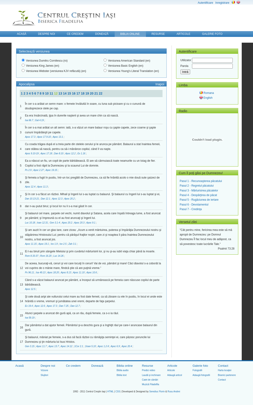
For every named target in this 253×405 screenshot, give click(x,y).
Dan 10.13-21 (32, 198)
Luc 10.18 (30, 222)
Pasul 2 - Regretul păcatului (197, 185)
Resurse (147, 365)
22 (100, 93)
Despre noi (48, 365)
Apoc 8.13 (66, 272)
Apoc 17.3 (30, 137)
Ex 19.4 (29, 306)
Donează (97, 365)
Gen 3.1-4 (55, 222)
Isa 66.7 (29, 120)
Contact (223, 365)
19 (87, 93)
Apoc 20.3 (79, 222)
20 (92, 93)
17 (78, 93)
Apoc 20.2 (69, 198)
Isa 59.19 (30, 317)
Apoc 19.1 (43, 244)
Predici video (148, 370)
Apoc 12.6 (40, 306)
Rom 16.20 (46, 256)
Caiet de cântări (150, 379)
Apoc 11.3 (42, 186)
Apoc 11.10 (79, 272)
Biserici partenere (227, 375)
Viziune (44, 370)
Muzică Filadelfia (150, 384)
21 (96, 93)
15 (69, 93)
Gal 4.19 (39, 120)
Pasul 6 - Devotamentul (194, 204)
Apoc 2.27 (38, 170)
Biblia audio (123, 370)
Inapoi (159, 84)
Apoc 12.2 (70, 153)
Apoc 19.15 (52, 170)
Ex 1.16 (82, 153)
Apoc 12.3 (57, 198)
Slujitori (44, 375)
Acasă (19, 365)
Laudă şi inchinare (151, 375)
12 (56, 93)
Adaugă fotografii (201, 375)
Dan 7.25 (64, 306)
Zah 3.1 (72, 244)
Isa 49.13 (41, 272)
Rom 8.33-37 (32, 256)
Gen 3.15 (30, 346)
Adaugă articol (174, 375)
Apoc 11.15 (31, 244)
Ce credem (73, 365)
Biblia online (125, 365)
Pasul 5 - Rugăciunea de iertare (199, 199)
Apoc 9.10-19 (32, 153)
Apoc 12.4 (30, 186)
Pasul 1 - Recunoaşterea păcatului (201, 181)
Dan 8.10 (59, 153)
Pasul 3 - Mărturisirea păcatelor (199, 190)
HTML (110, 391)
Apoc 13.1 (58, 137)
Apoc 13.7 (54, 346)
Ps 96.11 (30, 272)
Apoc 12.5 (30, 289)
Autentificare (205, 2)
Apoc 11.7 (41, 346)
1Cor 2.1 (79, 346)
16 (74, 93)
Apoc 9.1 (91, 222)
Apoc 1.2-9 (103, 346)
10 (47, 93)
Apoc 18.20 (53, 272)
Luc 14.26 (58, 256)
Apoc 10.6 (92, 272)
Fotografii (197, 370)
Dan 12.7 (75, 306)
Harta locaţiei (224, 370)
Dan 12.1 (46, 198)
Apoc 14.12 (67, 346)
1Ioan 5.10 (90, 346)
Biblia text (122, 375)
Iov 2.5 (63, 244)
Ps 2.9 (28, 170)
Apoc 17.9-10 (44, 137)
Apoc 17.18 (47, 153)
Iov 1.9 (54, 244)
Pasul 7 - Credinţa (191, 209)
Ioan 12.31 (43, 222)
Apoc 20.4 (127, 346)
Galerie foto (200, 365)
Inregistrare (222, 2)
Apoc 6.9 (115, 346)
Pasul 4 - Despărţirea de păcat (198, 195)
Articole (172, 365)
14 (65, 93)
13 (60, 93)
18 (83, 93)
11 (51, 93)
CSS (117, 391)
